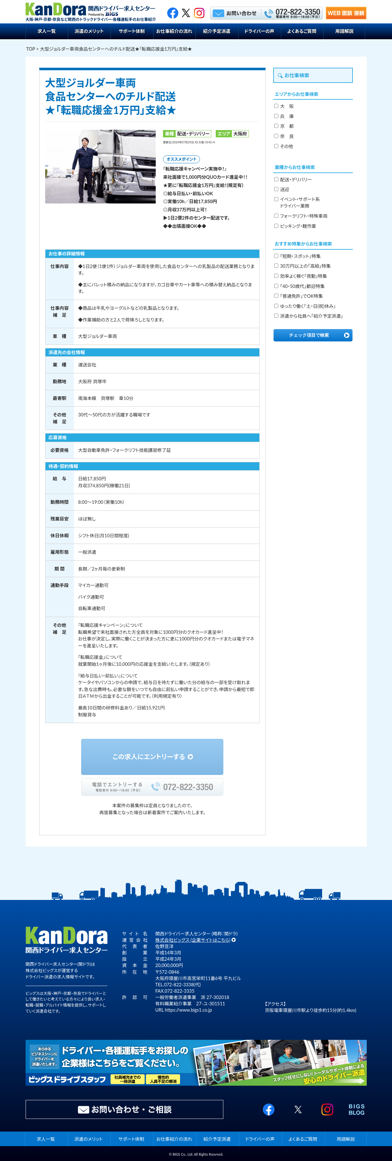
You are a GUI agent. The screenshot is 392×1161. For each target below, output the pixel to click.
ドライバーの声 (259, 31)
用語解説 (344, 31)
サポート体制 (132, 31)
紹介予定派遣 (216, 31)
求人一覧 (47, 31)
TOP (30, 49)
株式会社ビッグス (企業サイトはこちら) (193, 940)
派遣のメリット (89, 31)
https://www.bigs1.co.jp (188, 1010)
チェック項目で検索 (309, 335)
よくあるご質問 (301, 31)
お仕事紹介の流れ (174, 31)
